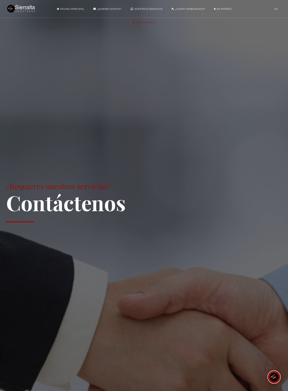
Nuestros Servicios (146, 8)
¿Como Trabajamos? (188, 8)
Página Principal (70, 8)
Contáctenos (144, 22)
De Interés (222, 8)
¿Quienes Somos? (107, 8)
